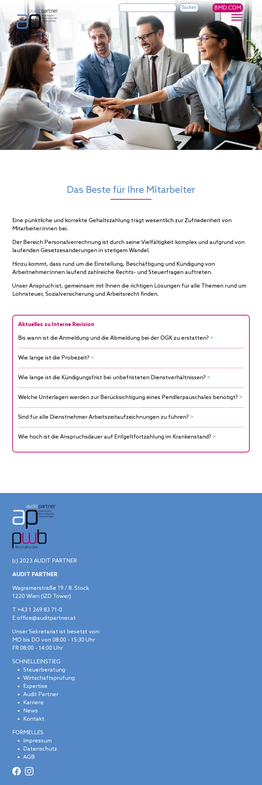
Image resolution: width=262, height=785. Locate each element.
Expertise (35, 686)
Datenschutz (40, 749)
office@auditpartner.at (46, 618)
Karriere (33, 702)
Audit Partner (40, 694)
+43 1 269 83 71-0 (39, 610)
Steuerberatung (44, 670)
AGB (29, 757)
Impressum (37, 741)
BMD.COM (227, 8)
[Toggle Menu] (236, 17)
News (30, 711)
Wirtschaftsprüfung (49, 678)
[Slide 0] (249, 89)
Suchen (189, 7)
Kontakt (33, 719)
